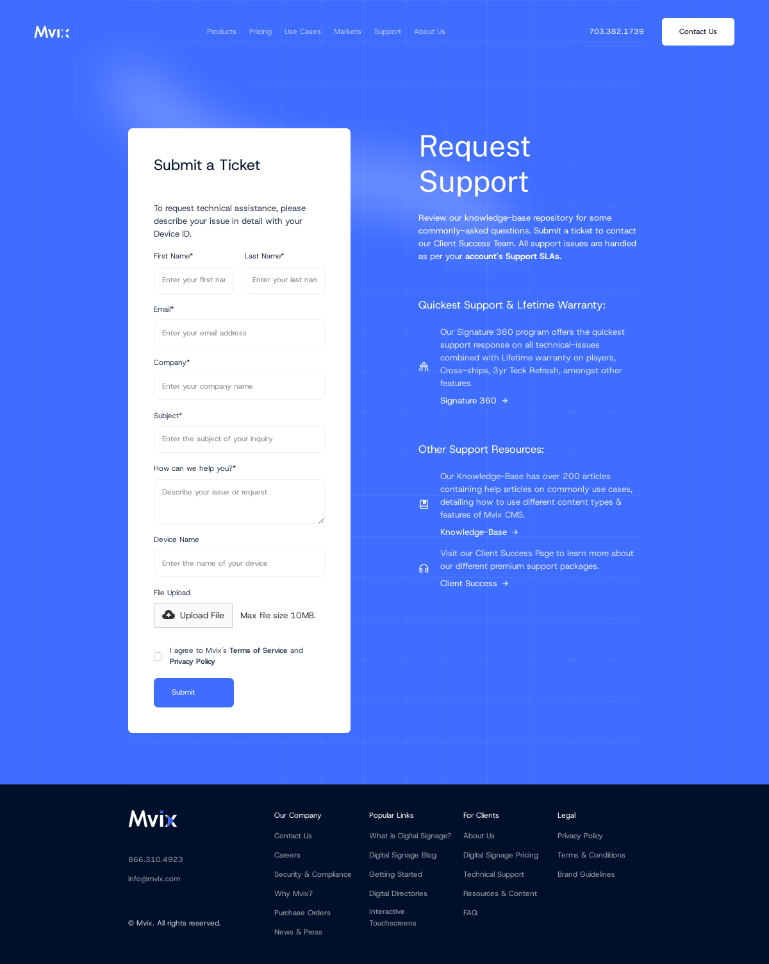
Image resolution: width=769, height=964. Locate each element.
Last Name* (264, 256)
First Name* (173, 256)
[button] (221, 32)
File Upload (172, 593)
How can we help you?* (195, 468)
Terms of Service (258, 650)
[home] (51, 32)
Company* (172, 362)
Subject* (168, 415)
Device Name (176, 539)
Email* (164, 309)
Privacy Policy (192, 661)
